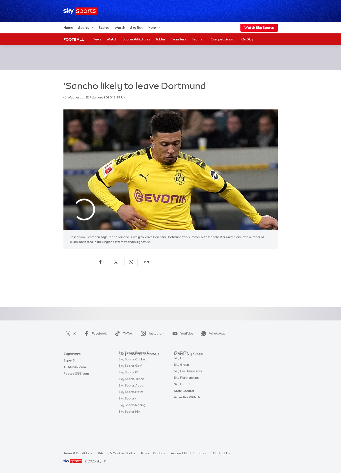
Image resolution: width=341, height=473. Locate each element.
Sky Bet (136, 27)
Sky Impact (182, 400)
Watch (120, 27)
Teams (198, 39)
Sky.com (180, 360)
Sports (86, 27)
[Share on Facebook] (100, 262)
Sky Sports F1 (128, 393)
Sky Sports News (131, 413)
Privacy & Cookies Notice (116, 453)
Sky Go (179, 374)
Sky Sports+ (127, 419)
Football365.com (76, 380)
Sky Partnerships (186, 393)
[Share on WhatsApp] (131, 262)
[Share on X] (115, 262)
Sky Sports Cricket (132, 380)
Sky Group (181, 380)
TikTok (123, 333)
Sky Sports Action (132, 406)
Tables (160, 39)
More (154, 27)
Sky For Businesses (188, 387)
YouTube (182, 333)
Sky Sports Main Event (135, 360)
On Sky (247, 39)
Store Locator (184, 406)
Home (68, 27)
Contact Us (221, 453)
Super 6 (69, 367)
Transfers (178, 39)
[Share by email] (146, 262)
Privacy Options (153, 453)
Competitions (223, 39)
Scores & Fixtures (136, 39)
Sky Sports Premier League (138, 367)
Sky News (181, 367)
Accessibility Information (189, 453)
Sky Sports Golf (130, 387)
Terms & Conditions (77, 453)
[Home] (80, 11)
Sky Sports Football (133, 374)
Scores (104, 27)
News (97, 39)
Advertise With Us (187, 413)
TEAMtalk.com (74, 374)
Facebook (94, 333)
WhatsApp (212, 333)
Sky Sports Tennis (131, 400)
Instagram (151, 333)
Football (73, 39)
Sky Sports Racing (132, 426)
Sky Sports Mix (129, 433)
